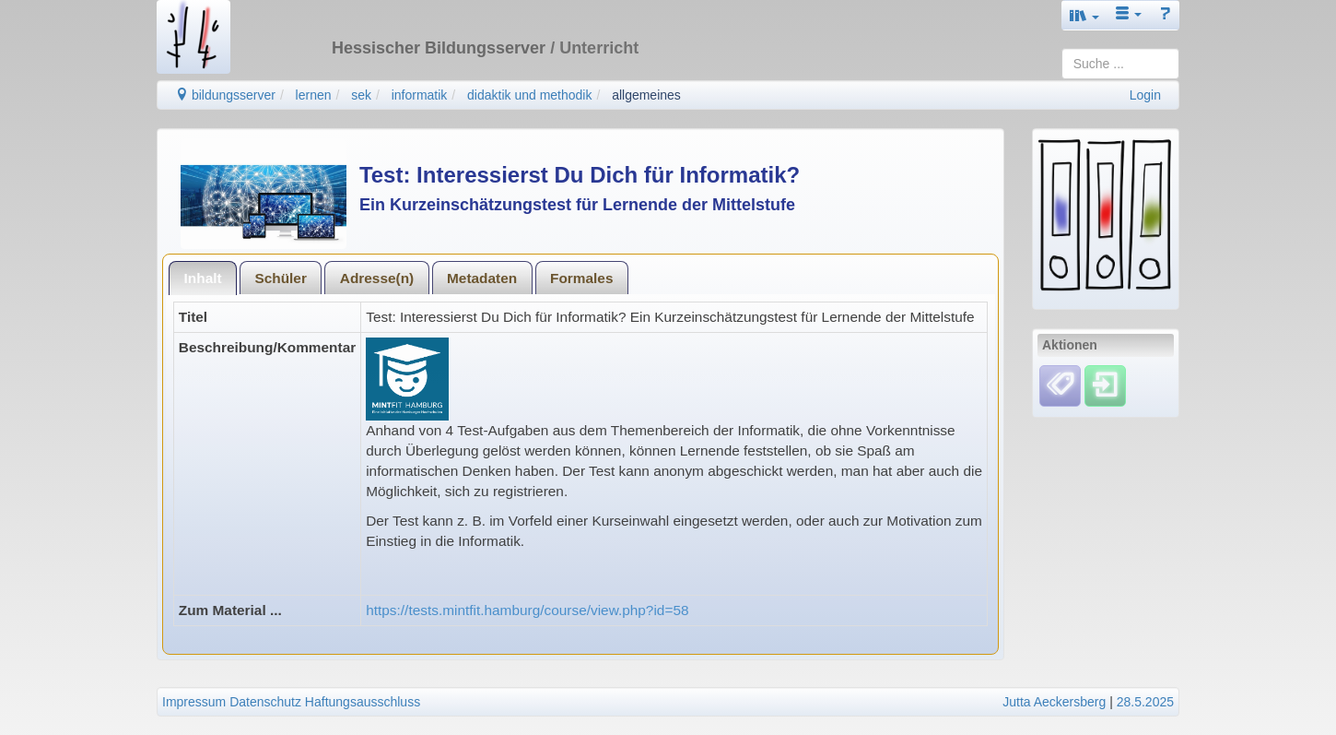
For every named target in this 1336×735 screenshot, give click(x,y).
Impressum (194, 701)
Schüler (280, 278)
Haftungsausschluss (362, 701)
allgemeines (646, 95)
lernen (314, 95)
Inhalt (203, 278)
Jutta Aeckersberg (1054, 701)
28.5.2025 (1145, 701)
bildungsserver (225, 95)
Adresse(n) (377, 278)
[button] (1084, 15)
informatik (420, 95)
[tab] (203, 278)
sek (361, 95)
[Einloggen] (1105, 384)
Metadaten (482, 278)
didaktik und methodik (529, 95)
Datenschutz (265, 701)
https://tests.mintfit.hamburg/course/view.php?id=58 (527, 610)
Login (1145, 95)
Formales (581, 278)
